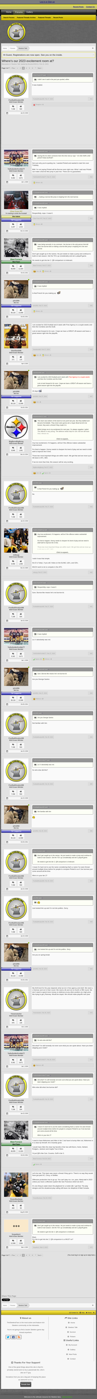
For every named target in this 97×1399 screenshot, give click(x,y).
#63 (91, 693)
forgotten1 (16, 1234)
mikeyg (16, 555)
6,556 (13, 564)
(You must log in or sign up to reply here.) (81, 1255)
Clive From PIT (37, 218)
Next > (40, 68)
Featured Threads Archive (26, 17)
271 (13, 360)
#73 (91, 1158)
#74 (91, 1198)
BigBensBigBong (16, 441)
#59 (91, 506)
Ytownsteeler (16, 1014)
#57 (91, 396)
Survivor (71, 1332)
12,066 (13, 1243)
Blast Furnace (37, 265)
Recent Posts (78, 7)
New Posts (71, 1354)
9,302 (13, 178)
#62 (91, 653)
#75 (91, 1247)
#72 (91, 1099)
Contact (71, 1359)
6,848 (13, 450)
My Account (71, 1345)
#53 (91, 218)
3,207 (13, 227)
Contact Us (90, 7)
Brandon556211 (33, 64)
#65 (91, 784)
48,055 (13, 269)
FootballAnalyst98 (16, 100)
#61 (91, 606)
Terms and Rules (78, 1391)
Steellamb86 (16, 351)
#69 (91, 969)
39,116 (13, 313)
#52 (91, 177)
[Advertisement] (48, 133)
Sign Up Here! (67, 1397)
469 (13, 1208)
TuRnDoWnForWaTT (16, 169)
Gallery (29, 12)
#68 (91, 922)
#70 (91, 1012)
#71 (91, 1059)
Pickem (71, 1337)
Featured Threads (44, 17)
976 (13, 1023)
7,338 (13, 109)
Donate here (25, 1384)
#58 (91, 467)
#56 (91, 349)
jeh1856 (16, 301)
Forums (19, 12)
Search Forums (8, 17)
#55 (91, 305)
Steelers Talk (15, 64)
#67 (91, 881)
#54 (91, 265)
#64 (91, 737)
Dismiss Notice (93, 55)
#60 (91, 572)
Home (8, 12)
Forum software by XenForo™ (21, 1391)
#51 (91, 99)
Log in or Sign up (47, 2)
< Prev (12, 68)
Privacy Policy (90, 1391)
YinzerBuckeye (16, 1199)
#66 (91, 831)
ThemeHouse (34, 1393)
